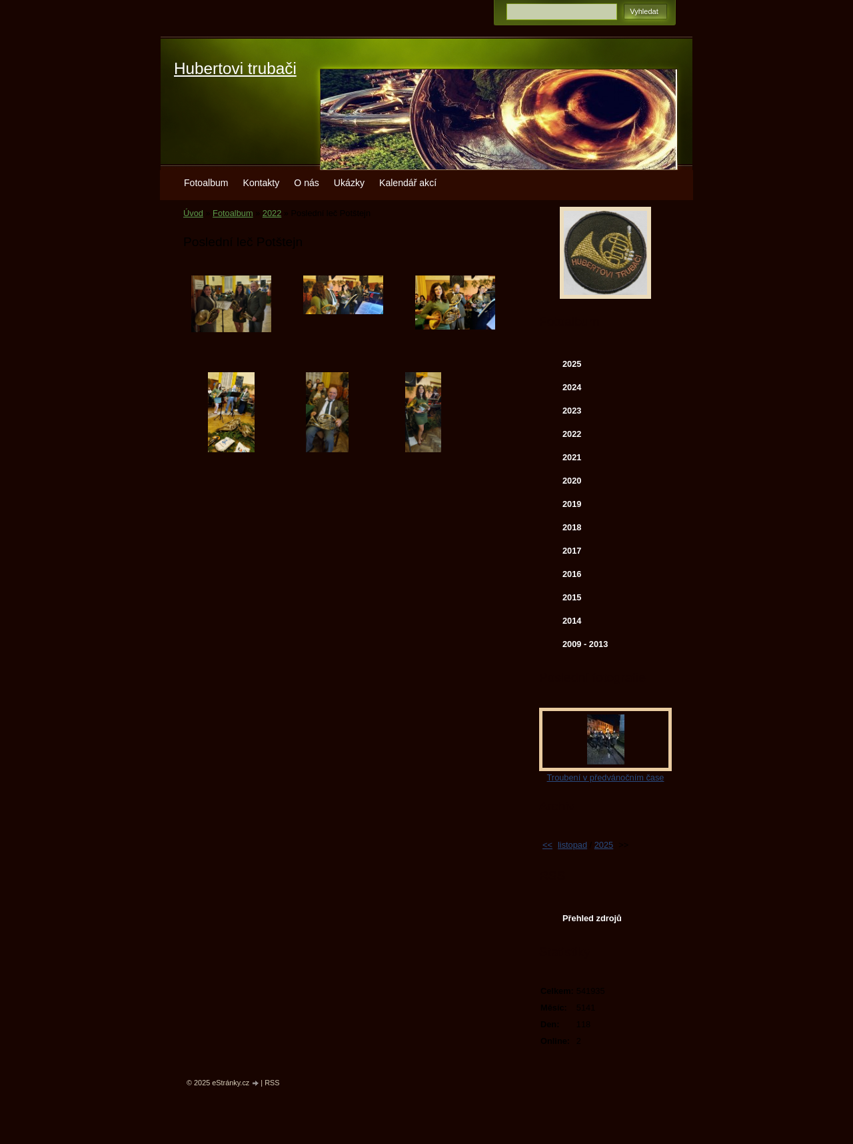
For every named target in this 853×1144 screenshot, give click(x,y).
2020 (571, 481)
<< (547, 845)
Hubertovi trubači (235, 68)
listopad (572, 845)
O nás (306, 182)
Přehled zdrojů (592, 918)
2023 (571, 411)
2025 (571, 364)
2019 (571, 504)
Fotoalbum (206, 182)
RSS (272, 1083)
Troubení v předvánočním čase (605, 777)
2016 (571, 574)
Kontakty (261, 182)
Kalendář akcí (407, 182)
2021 (571, 457)
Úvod (193, 213)
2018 (571, 527)
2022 (272, 213)
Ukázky (349, 182)
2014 (571, 621)
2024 (571, 387)
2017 (571, 551)
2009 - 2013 (585, 644)
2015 (571, 597)
